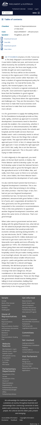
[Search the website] (7, 12)
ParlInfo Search (7, 353)
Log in (36, 9)
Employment (6, 358)
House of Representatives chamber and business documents (10, 326)
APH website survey (8, 356)
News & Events (27, 301)
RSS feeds (5, 364)
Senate (4, 301)
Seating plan (6, 310)
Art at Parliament (27, 364)
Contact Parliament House (30, 352)
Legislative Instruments (29, 328)
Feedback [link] (14, 420)
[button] (36, 13)
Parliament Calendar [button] (19, 9)
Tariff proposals (27, 326)
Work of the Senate (8, 303)
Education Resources (29, 308)
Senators (5, 308)
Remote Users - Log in (9, 351)
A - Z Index (5, 360)
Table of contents (12, 19)
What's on (25, 359)
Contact (30, 9)
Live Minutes (6, 330)
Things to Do (26, 362)
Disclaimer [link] (5, 420)
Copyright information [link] (27, 418)
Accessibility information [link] (9, 418)
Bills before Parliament (29, 319)
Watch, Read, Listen (28, 303)
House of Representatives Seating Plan (10, 337)
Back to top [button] (34, 424)
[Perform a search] (3, 12)
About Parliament (27, 305)
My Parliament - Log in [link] (9, 349)
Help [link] (21, 420)
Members (5, 333)
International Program (29, 312)
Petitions (25, 348)
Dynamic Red (6, 305)
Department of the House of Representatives (8, 381)
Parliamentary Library (29, 310)
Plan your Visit (26, 366)
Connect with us (27, 350)
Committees (26, 336)
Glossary (5, 362)
